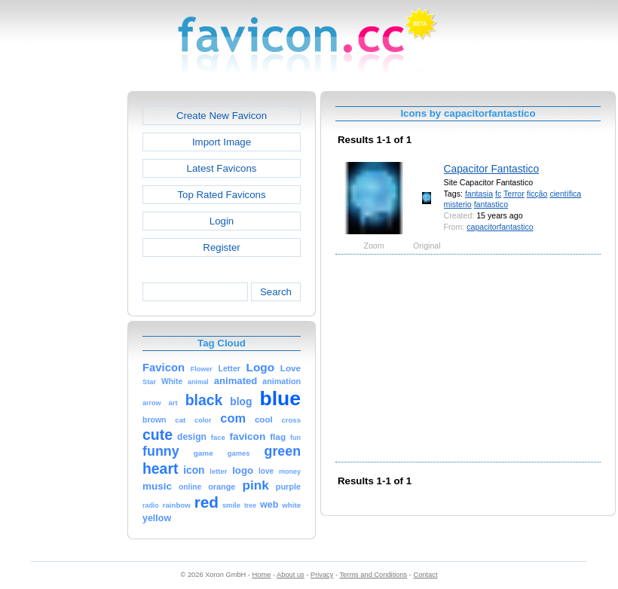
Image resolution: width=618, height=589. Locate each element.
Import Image (221, 142)
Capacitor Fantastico (492, 169)
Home (261, 574)
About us (290, 574)
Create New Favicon (221, 115)
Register (221, 247)
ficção (537, 193)
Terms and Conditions (373, 574)
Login (222, 221)
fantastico (491, 204)
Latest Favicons (222, 168)
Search (276, 292)
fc (498, 193)
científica (565, 193)
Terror (514, 193)
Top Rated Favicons (221, 194)
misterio (458, 204)
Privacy (322, 574)
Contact (426, 574)
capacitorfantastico (500, 226)
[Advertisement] (62, 317)
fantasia (479, 193)
